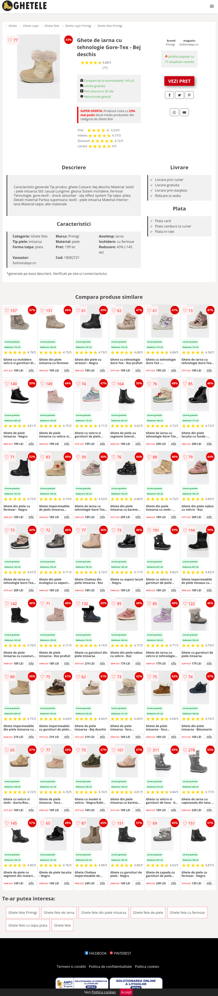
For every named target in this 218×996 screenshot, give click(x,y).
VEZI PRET (179, 81)
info (31, 370)
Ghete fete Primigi (109, 26)
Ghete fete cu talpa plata (27, 925)
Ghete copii (31, 26)
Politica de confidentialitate (110, 966)
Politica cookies (147, 966)
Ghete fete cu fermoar (187, 912)
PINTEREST (120, 953)
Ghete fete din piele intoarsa (103, 912)
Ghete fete (52, 26)
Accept (126, 992)
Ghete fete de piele (148, 912)
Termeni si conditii (71, 966)
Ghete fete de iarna (59, 912)
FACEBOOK (96, 953)
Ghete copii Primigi (78, 26)
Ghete (13, 26)
